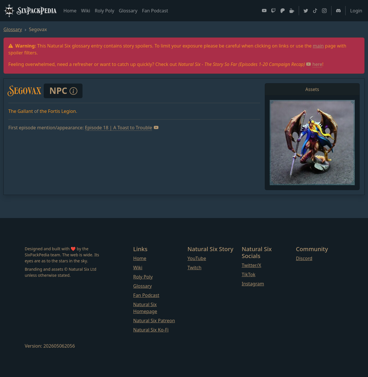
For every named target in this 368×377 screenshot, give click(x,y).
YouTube (196, 258)
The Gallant (20, 111)
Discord (304, 258)
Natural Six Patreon (154, 320)
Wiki (85, 10)
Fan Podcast (155, 10)
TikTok (249, 274)
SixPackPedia (29, 11)
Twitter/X (251, 265)
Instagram (253, 284)
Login (356, 10)
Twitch (194, 267)
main (318, 46)
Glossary (128, 10)
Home (69, 10)
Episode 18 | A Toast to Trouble (121, 127)
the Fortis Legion (58, 111)
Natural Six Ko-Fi (150, 330)
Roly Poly (104, 10)
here (314, 64)
